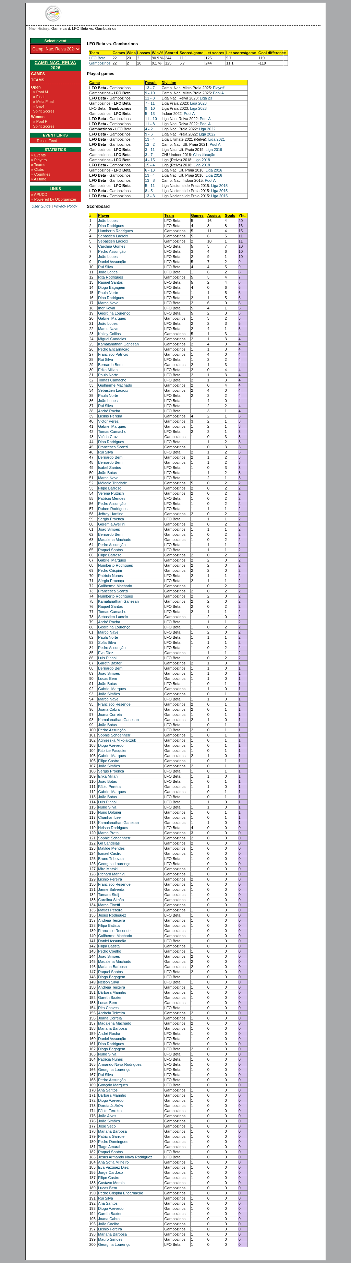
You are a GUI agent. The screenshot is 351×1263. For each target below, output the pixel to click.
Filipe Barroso (109, 488)
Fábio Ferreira (110, 1111)
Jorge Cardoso (110, 1172)
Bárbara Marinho (112, 992)
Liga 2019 (214, 149)
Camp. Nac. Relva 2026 (55, 65)
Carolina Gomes (111, 246)
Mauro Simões (110, 1239)
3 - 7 (149, 155)
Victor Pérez (108, 421)
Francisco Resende (114, 704)
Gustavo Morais (111, 1183)
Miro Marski (108, 869)
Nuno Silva (107, 807)
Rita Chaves (108, 1008)
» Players (39, 160)
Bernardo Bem (110, 365)
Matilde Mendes (111, 848)
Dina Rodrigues (111, 226)
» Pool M (40, 92)
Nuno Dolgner (109, 812)
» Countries (40, 174)
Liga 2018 (201, 160)
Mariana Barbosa (112, 967)
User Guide (41, 206)
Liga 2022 (207, 129)
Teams (38, 80)
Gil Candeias (109, 843)
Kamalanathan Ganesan (118, 344)
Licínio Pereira (110, 416)
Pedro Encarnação (113, 349)
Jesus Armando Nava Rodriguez (125, 1157)
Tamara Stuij (108, 895)
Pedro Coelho (109, 951)
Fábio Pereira (109, 786)
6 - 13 (150, 170)
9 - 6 (149, 134)
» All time (39, 179)
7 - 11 (150, 103)
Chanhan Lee (109, 817)
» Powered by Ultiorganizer (53, 199)
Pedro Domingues (113, 1142)
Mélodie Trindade (112, 483)
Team (169, 215)
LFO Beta (97, 58)
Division (168, 83)
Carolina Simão (111, 900)
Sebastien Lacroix (113, 236)
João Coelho (108, 1224)
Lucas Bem (107, 678)
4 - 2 (149, 129)
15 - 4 (150, 165)
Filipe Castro (108, 761)
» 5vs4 (38, 106)
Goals (230, 215)
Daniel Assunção (112, 262)
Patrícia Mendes (111, 498)
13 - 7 (150, 88)
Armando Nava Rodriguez (120, 1064)
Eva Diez (105, 653)
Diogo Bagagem (111, 287)
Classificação (204, 155)
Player (103, 215)
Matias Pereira (110, 910)
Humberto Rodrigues (115, 231)
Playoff (218, 88)
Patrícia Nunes (110, 576)
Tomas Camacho (112, 380)
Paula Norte (108, 293)
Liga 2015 (219, 186)
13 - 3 (150, 196)
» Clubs (37, 169)
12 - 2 (150, 144)
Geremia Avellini (111, 524)
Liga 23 (206, 98)
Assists (214, 215)
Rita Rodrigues (110, 277)
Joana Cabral (109, 709)
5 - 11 (150, 186)
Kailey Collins (109, 334)
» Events (38, 155)
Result (151, 83)
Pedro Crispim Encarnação (120, 1193)
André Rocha (109, 411)
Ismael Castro (109, 853)
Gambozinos (100, 63)
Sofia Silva (107, 642)
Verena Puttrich (111, 493)
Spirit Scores (44, 111)
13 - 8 (150, 180)
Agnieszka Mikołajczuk (117, 740)
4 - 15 (150, 160)
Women (38, 117)
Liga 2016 (214, 170)
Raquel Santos (110, 282)
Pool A (218, 93)
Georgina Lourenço (114, 313)
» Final (39, 97)
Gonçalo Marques (113, 1085)
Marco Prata (108, 833)
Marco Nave (108, 303)
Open (36, 87)
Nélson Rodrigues (113, 828)
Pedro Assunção (111, 251)
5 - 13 (150, 113)
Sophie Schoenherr (114, 735)
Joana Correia (110, 714)
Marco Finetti (109, 905)
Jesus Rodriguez (112, 915)
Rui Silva (105, 267)
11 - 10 (151, 119)
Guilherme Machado (115, 385)
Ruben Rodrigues (113, 509)
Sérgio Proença (111, 519)
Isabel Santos (109, 467)
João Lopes (108, 221)
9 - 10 (150, 93)
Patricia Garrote (111, 1136)
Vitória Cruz (108, 437)
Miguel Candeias (112, 339)
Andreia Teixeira (111, 920)
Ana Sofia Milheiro (113, 1162)
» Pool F (40, 121)
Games (38, 74)
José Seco (107, 1126)
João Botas (107, 473)
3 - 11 (150, 149)
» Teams (38, 165)
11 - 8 (150, 98)
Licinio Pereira (110, 879)
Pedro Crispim (110, 570)
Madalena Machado (114, 540)
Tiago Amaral (109, 1147)
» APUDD (39, 194)
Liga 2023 (198, 103)
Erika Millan (108, 370)
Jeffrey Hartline (110, 514)
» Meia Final (43, 101)
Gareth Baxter (109, 663)
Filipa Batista (109, 925)
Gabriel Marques (112, 318)
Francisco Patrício (113, 354)
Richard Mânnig (111, 874)
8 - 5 (149, 191)
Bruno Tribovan (111, 859)
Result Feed (47, 141)
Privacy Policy (65, 206)
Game (94, 83)
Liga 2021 (216, 139)
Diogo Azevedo (110, 745)
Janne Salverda (111, 889)
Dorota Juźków (110, 1105)
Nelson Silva (108, 982)
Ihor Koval (106, 308)
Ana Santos (108, 1090)
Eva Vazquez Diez (113, 1167)
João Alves (107, 1116)
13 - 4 (150, 139)
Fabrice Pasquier (112, 750)
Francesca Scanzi (113, 447)
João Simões (109, 529)
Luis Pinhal (107, 658)
